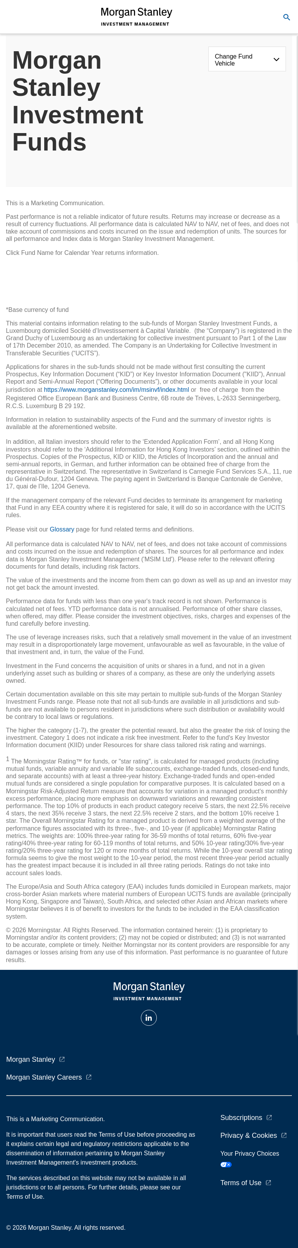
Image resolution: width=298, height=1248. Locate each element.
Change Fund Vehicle (234, 60)
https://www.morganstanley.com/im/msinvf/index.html (116, 389)
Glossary (62, 529)
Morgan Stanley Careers (44, 1077)
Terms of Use (241, 1183)
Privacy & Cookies (248, 1135)
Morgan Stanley (30, 1059)
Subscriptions (241, 1118)
